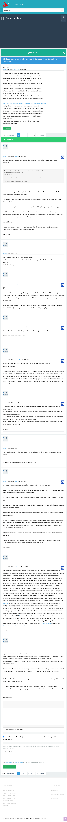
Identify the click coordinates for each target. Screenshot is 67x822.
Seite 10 (9, 798)
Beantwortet (5, 156)
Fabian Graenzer (29, 818)
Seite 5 (14, 793)
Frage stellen (31, 52)
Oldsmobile (22, 616)
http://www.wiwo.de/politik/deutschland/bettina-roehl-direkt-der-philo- (24, 103)
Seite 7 (9, 795)
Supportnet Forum (14, 18)
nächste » (42, 135)
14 (37, 135)
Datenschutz (54, 798)
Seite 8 (13, 795)
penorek (16, 402)
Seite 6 (5, 795)
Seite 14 (5, 803)
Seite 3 (5, 793)
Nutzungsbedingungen (57, 794)
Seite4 (9, 793)
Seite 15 (10, 803)
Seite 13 (11, 800)
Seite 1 (9, 790)
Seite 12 (6, 800)
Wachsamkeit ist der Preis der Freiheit (14, 626)
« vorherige (10, 135)
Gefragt (4, 69)
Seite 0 (5, 790)
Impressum (54, 790)
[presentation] (16, 757)
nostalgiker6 (17, 284)
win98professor (18, 566)
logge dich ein (8, 762)
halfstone (17, 156)
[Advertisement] (33, 34)
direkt (6, 805)
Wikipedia (5, 603)
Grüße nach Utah (46, 623)
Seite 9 (5, 798)
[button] (7, 703)
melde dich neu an (18, 762)
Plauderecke (16, 69)
